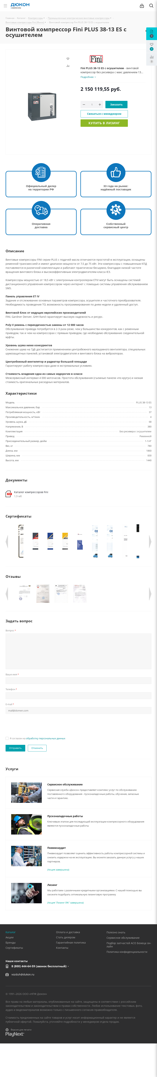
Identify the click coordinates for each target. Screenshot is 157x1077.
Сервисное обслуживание (65, 818)
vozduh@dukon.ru (23, 1008)
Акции (10, 971)
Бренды (11, 976)
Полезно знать (116, 966)
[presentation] (34, 758)
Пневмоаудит (56, 881)
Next (150, 541)
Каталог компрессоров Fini (31, 492)
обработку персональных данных (45, 772)
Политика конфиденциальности (127, 985)
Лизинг (52, 918)
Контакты (62, 981)
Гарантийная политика (71, 976)
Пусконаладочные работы (65, 849)
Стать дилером (65, 971)
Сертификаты (14, 981)
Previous (7, 541)
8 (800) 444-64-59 (39, 1000)
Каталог (11, 965)
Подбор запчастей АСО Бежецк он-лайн (129, 978)
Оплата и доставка (68, 965)
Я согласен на (37, 772)
